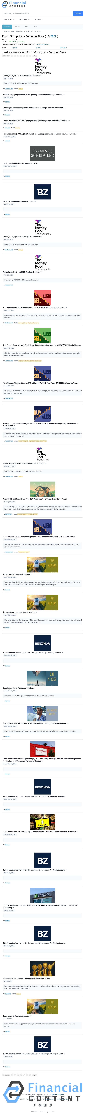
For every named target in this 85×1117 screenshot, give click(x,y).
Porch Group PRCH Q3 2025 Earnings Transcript (23, 272)
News (12, 31)
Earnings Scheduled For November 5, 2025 (21, 163)
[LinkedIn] (45, 1105)
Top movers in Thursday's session (17, 574)
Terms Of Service (62, 1099)
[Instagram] (50, 1105)
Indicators (38, 19)
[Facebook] (40, 1105)
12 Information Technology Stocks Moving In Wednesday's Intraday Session (34, 1054)
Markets (7, 27)
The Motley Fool (9, 88)
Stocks (17, 27)
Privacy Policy (48, 1099)
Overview (7, 31)
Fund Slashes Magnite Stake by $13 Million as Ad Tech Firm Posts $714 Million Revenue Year (41, 383)
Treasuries (37, 31)
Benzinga (7, 176)
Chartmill (7, 101)
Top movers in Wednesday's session (18, 1016)
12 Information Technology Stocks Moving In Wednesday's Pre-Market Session (35, 870)
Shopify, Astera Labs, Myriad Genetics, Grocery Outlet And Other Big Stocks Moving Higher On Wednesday (40, 906)
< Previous (6, 56)
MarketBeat (8, 993)
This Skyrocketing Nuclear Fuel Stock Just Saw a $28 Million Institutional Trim (35, 307)
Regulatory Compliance (33, 322)
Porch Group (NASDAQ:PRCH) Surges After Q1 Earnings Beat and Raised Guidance (36, 121)
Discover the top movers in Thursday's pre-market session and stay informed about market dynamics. (40, 731)
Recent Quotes (8, 19)
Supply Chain (38, 360)
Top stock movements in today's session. (20, 612)
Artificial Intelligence (23, 441)
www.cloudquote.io (58, 1094)
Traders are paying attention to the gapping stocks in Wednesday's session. (33, 95)
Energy (25, 322)
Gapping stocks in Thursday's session (18, 688)
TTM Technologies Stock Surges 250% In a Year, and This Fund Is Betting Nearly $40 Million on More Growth (40, 425)
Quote (15, 48)
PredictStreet (8, 514)
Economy (21, 322)
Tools (35, 27)
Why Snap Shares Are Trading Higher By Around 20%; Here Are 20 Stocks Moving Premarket (40, 832)
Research (63, 48)
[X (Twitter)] (34, 1105)
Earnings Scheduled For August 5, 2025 (19, 201)
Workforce (35, 514)
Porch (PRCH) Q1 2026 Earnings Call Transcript (22, 76)
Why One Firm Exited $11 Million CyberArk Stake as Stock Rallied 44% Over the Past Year (39, 537)
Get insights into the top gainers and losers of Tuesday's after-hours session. (34, 108)
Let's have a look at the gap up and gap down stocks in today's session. (29, 696)
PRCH (53, 36)
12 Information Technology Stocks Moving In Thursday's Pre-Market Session (34, 796)
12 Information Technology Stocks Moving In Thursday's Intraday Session (33, 653)
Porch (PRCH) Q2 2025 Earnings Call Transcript (22, 237)
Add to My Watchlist (48, 44)
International (28, 31)
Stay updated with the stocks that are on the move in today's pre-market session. (36, 723)
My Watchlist (23, 19)
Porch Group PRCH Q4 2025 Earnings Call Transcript (24, 464)
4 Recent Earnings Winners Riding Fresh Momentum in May (26, 978)
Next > (35, 56)
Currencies (19, 31)
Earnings (21, 88)
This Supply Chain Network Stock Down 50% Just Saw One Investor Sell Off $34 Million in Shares (42, 345)
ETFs (26, 27)
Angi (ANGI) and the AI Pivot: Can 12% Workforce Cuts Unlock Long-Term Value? (35, 499)
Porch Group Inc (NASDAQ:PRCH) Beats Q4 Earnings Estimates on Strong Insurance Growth (40, 134)
